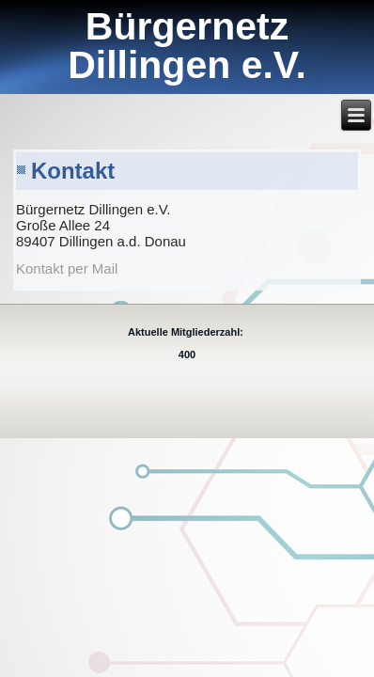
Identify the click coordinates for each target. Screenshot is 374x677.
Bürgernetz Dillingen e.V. (187, 46)
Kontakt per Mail (66, 268)
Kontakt (73, 170)
